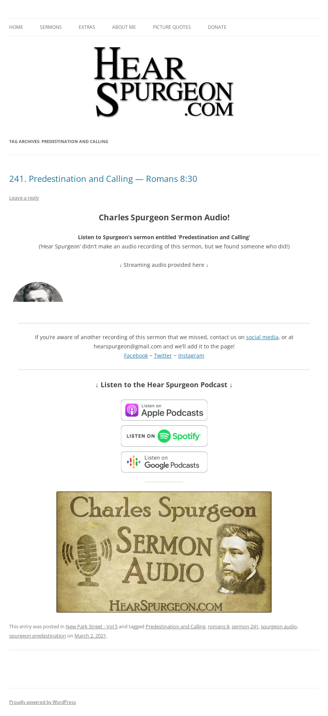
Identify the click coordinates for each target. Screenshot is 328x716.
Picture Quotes (172, 27)
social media (262, 337)
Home (16, 27)
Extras (87, 27)
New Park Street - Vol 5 (92, 626)
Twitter (163, 355)
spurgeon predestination (37, 635)
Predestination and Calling (175, 626)
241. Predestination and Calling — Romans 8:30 (103, 178)
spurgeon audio (279, 626)
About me (124, 27)
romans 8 (218, 626)
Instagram (191, 355)
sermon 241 (245, 626)
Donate (217, 27)
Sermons (51, 27)
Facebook (136, 355)
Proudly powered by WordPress (42, 702)
